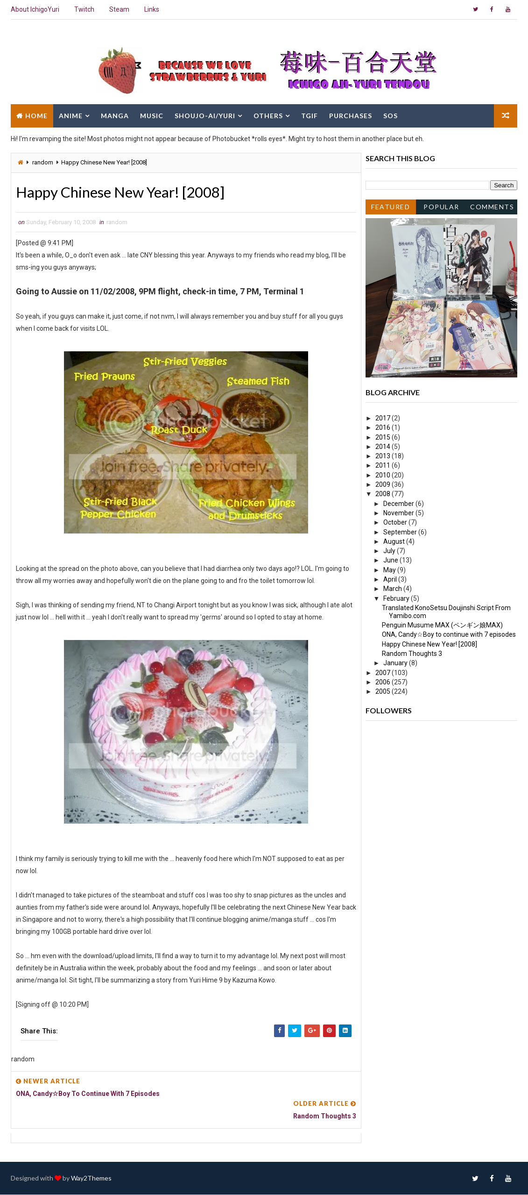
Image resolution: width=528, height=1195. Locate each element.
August (394, 541)
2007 (383, 672)
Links (151, 9)
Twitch (84, 9)
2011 (383, 465)
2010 (383, 475)
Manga (115, 116)
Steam (119, 9)
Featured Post (390, 208)
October (395, 522)
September (400, 532)
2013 (383, 456)
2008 (383, 494)
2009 (383, 484)
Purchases (350, 116)
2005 (383, 691)
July (390, 551)
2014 (383, 446)
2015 (383, 437)
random (42, 162)
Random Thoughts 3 (412, 653)
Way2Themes (91, 1178)
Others (268, 116)
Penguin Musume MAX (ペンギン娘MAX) (442, 625)
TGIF (309, 116)
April (390, 579)
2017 (383, 418)
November (399, 513)
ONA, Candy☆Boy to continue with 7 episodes (449, 634)
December (399, 503)
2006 (383, 682)
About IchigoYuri (35, 9)
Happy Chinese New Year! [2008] (429, 644)
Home (36, 116)
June (391, 560)
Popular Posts (441, 208)
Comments (492, 207)
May (390, 570)
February (397, 598)
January (396, 663)
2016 (383, 427)
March (393, 588)
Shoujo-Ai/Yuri (205, 116)
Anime (71, 116)
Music (151, 116)
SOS (390, 116)
